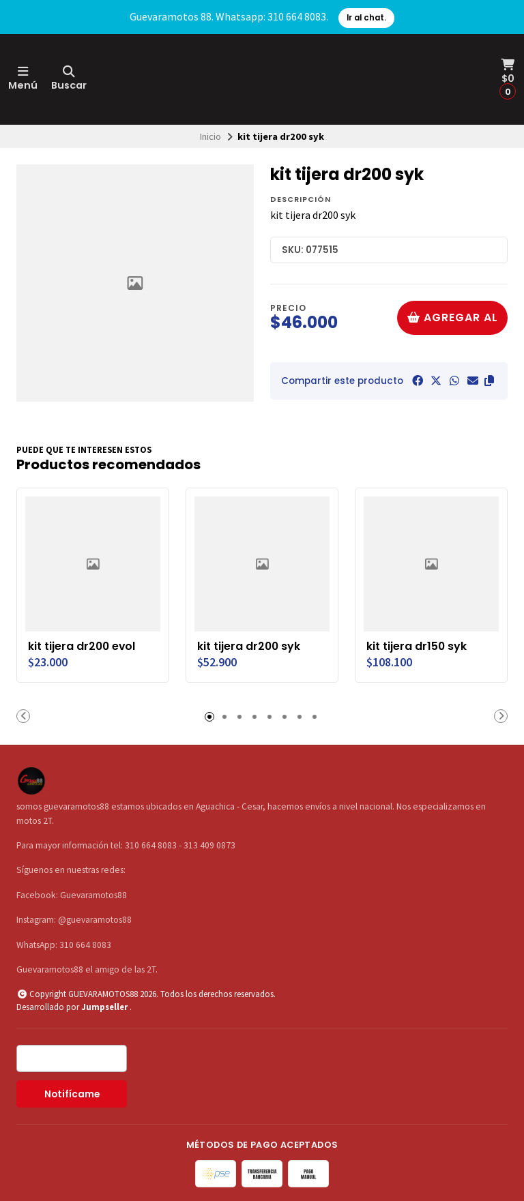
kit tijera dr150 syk (416, 646)
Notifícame (72, 1094)
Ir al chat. (366, 17)
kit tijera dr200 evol (81, 646)
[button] (489, 380)
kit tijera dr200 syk (248, 646)
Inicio (210, 136)
